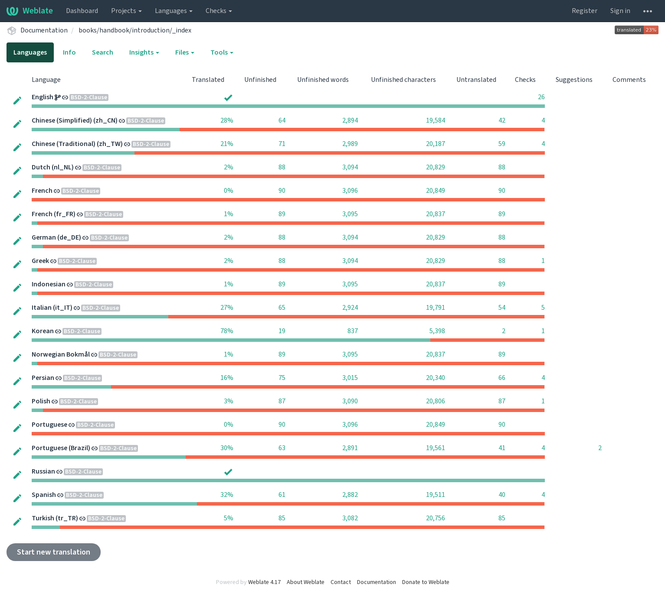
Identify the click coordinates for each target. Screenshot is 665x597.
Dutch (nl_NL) (53, 167)
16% (226, 378)
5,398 (437, 331)
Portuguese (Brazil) (61, 448)
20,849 (435, 190)
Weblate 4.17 (264, 582)
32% (226, 495)
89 (281, 214)
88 (281, 167)
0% (228, 190)
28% (226, 120)
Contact (341, 582)
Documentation (44, 30)
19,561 (435, 448)
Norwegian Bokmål (61, 354)
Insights (144, 52)
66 (501, 378)
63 (281, 448)
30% (226, 448)
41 (501, 448)
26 (541, 97)
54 (501, 307)
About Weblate (305, 582)
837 (352, 331)
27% (226, 307)
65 (281, 307)
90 (281, 190)
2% (228, 167)
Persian (43, 378)
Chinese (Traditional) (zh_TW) (77, 144)
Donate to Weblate (425, 582)
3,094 (350, 167)
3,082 (350, 518)
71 (281, 144)
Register (584, 11)
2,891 (350, 448)
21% (226, 144)
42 (501, 120)
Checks (219, 11)
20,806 (435, 401)
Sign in (620, 11)
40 (501, 495)
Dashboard (82, 11)
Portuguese (49, 424)
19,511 (435, 495)
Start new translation (53, 552)
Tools (221, 52)
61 (281, 495)
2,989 (350, 144)
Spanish (44, 495)
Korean (43, 331)
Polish (41, 401)
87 (281, 401)
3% (228, 401)
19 (281, 331)
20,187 (435, 144)
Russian (43, 471)
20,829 (435, 167)
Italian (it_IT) (52, 307)
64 (281, 120)
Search (102, 52)
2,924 (350, 307)
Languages (174, 11)
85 (281, 518)
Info (69, 52)
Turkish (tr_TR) (55, 518)
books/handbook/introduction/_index (135, 30)
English (42, 97)
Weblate (30, 11)
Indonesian (49, 284)
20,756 (435, 518)
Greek (40, 261)
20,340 (435, 378)
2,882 (350, 495)
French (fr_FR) (53, 214)
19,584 (435, 120)
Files (184, 52)
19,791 (435, 307)
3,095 (350, 214)
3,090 (350, 401)
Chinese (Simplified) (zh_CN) (75, 120)
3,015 (350, 378)
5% (228, 518)
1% (228, 214)
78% (226, 331)
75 (281, 378)
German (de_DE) (56, 237)
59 (501, 144)
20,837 (435, 214)
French (42, 190)
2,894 (350, 120)
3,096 (350, 190)
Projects (126, 11)
